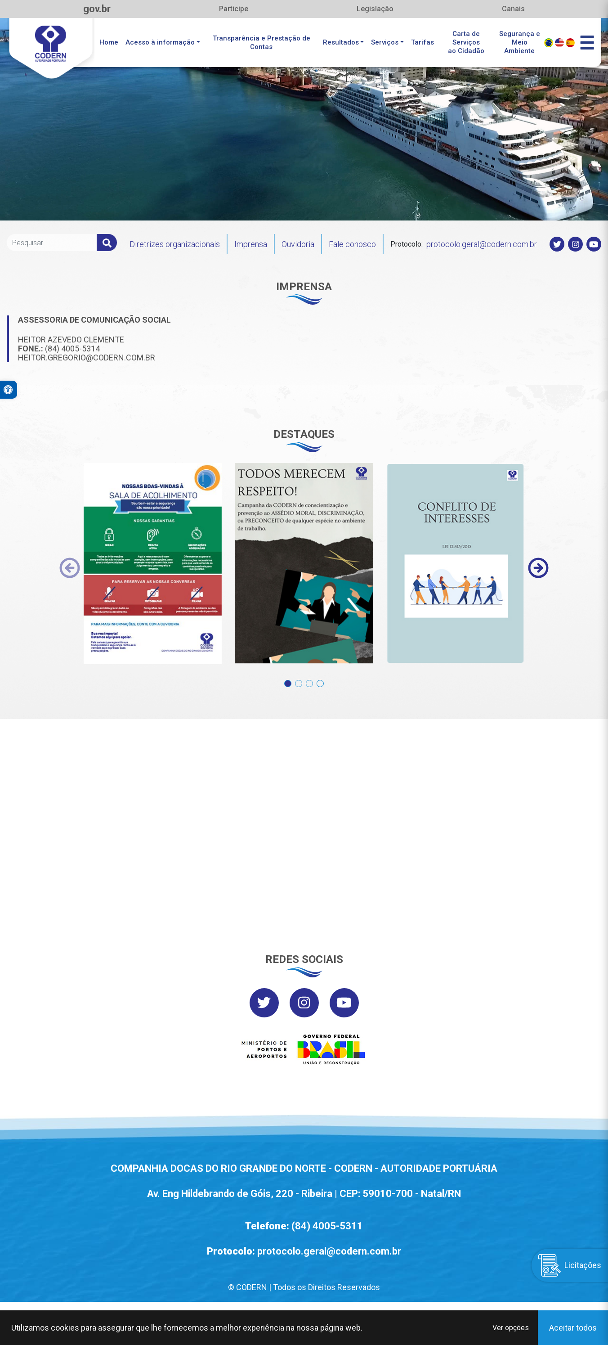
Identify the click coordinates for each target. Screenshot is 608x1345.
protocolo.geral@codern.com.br (481, 244)
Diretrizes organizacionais (175, 244)
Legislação (375, 8)
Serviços (384, 42)
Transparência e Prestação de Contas (261, 42)
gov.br (97, 8)
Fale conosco (352, 244)
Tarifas (422, 42)
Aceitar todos (573, 1327)
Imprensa (250, 244)
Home (108, 42)
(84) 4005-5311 (327, 1226)
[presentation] (69, 568)
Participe (233, 8)
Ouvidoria (298, 244)
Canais (513, 8)
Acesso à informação (160, 42)
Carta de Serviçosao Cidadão (466, 42)
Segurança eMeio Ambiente (519, 42)
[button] (287, 679)
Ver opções (510, 1327)
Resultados (341, 42)
